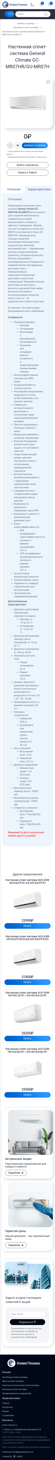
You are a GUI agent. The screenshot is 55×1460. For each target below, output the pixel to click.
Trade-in (6, 1403)
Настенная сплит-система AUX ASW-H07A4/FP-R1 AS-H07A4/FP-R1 (27, 881)
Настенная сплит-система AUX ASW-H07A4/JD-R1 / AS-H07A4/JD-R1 (27, 994)
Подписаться (27, 1322)
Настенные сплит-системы (25, 27)
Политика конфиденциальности (17, 1452)
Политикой (31, 1337)
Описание (14, 189)
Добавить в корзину (34, 145)
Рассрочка (7, 1407)
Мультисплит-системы (13, 1381)
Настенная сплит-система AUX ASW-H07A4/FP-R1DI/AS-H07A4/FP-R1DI (27, 938)
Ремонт (5, 1411)
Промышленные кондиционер (16, 1393)
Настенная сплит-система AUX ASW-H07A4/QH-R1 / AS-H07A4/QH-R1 (27, 1050)
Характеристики (39, 189)
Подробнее (16, 1172)
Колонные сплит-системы (14, 1389)
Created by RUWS (12, 1456)
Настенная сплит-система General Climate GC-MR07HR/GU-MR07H (23, 33)
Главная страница (25, 23)
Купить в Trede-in (27, 172)
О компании (8, 1415)
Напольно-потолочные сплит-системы (20, 1385)
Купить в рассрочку (27, 165)
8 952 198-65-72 (9, 1425)
